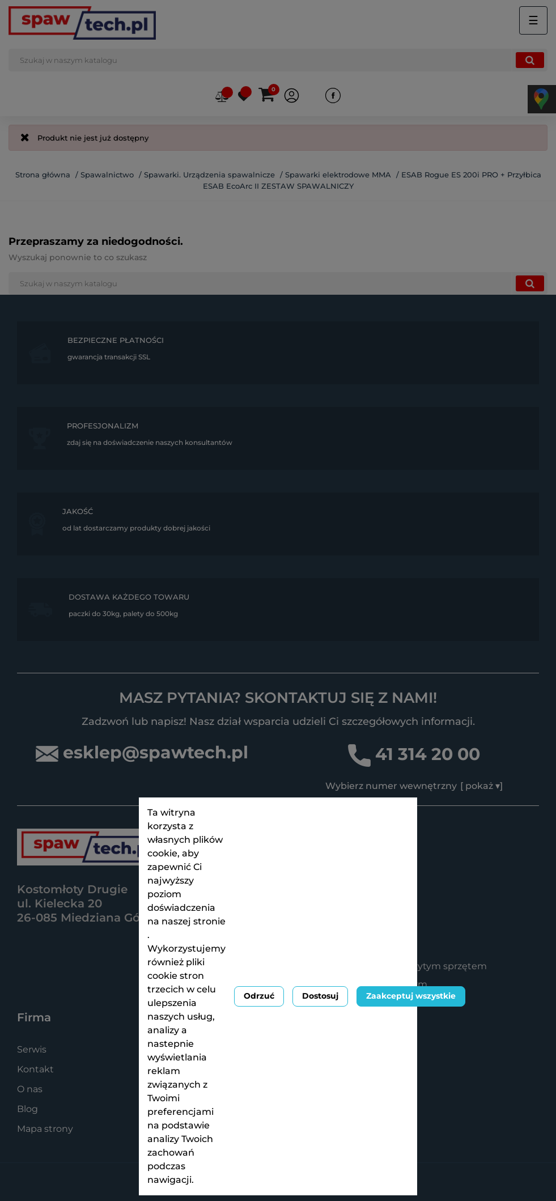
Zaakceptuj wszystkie (411, 996)
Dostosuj (320, 996)
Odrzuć (259, 996)
